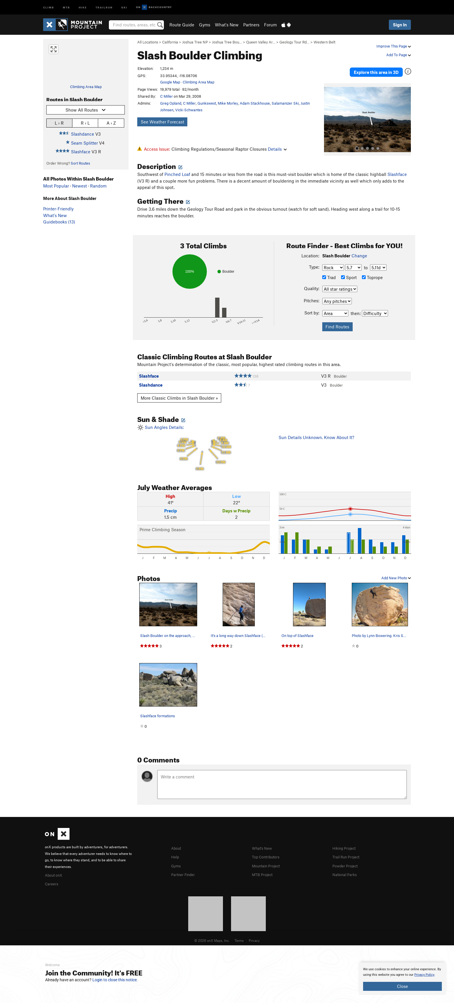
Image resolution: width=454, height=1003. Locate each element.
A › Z (111, 122)
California (170, 42)
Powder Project (347, 862)
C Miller (166, 96)
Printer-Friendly (58, 208)
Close (402, 986)
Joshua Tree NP (195, 42)
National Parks (346, 870)
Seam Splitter (84, 142)
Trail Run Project (348, 853)
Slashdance (82, 133)
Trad (329, 274)
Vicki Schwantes (188, 110)
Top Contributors (268, 853)
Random (98, 185)
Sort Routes (80, 163)
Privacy (254, 937)
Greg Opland (170, 103)
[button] (330, 113)
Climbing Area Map (86, 86)
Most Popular (56, 185)
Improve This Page (393, 46)
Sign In (400, 24)
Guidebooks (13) (59, 221)
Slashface (80, 151)
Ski (124, 7)
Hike (83, 7)
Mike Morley (228, 103)
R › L (85, 122)
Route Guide (181, 24)
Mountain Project (268, 862)
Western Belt (324, 42)
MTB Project (264, 870)
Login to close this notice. (115, 979)
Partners (251, 24)
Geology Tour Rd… (294, 42)
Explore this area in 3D (384, 69)
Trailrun (104, 7)
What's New (227, 24)
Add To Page (398, 54)
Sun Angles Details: (203, 445)
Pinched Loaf (177, 171)
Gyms (204, 24)
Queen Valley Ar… (260, 42)
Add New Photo (396, 575)
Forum (270, 24)
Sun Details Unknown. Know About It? (316, 434)
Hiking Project (346, 845)
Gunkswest (206, 103)
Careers (52, 880)
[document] (402, 978)
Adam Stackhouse (255, 103)
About (177, 845)
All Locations (147, 42)
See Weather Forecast (162, 121)
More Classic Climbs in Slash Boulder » (179, 395)
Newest (79, 185)
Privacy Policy (424, 975)
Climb (48, 7)
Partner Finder (185, 870)
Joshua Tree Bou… (227, 42)
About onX (55, 871)
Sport (349, 274)
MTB (66, 7)
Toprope (372, 274)
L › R (59, 122)
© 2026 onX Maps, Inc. (212, 937)
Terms (239, 937)
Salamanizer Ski (285, 103)
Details (277, 149)
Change (359, 253)
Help (175, 853)
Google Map (170, 82)
